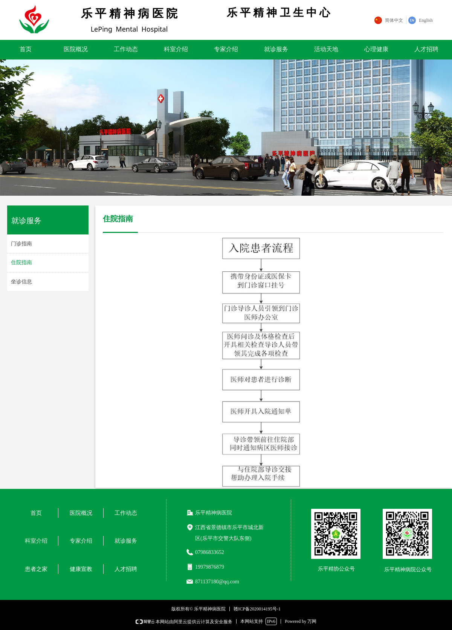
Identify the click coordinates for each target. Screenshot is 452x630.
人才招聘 (426, 49)
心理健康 (376, 49)
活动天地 (326, 49)
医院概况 (76, 49)
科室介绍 (176, 49)
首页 (26, 49)
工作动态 (126, 49)
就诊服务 (276, 49)
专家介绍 (226, 49)
